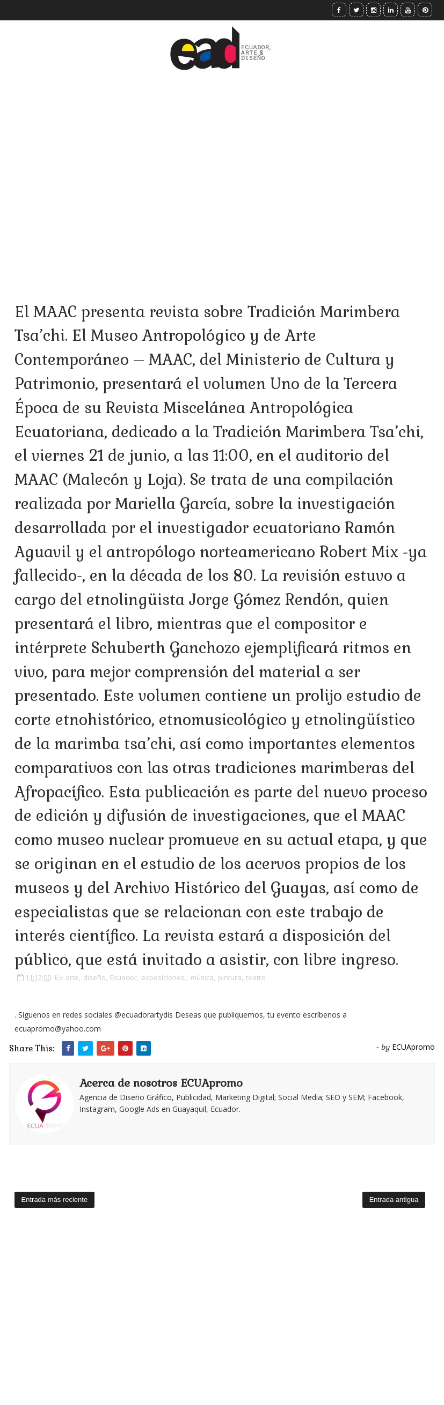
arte (72, 977)
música (202, 977)
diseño (94, 977)
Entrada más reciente (54, 1199)
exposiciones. (163, 977)
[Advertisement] (222, 171)
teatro (256, 977)
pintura (230, 977)
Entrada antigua (394, 1199)
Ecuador (123, 977)
